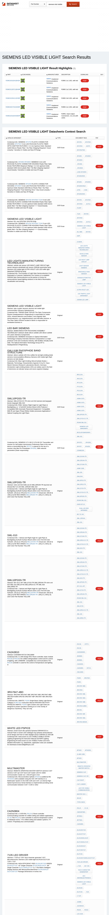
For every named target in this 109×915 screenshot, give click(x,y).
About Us (98, 907)
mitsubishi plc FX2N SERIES (84, 789)
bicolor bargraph (83, 387)
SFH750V (18, 143)
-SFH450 (88, 158)
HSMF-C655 (80, 418)
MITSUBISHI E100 (82, 772)
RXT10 (88, 573)
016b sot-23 (81, 444)
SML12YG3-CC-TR (82, 376)
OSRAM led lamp (82, 273)
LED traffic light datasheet (84, 269)
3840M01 (88, 567)
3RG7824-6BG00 (82, 616)
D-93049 (79, 224)
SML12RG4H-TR (32, 439)
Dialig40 (88, 421)
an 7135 (86, 736)
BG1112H (88, 357)
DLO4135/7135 (41, 733)
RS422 (86, 766)
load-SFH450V (81, 164)
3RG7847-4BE (81, 594)
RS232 (79, 766)
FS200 (27, 599)
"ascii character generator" (84, 740)
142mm (79, 763)
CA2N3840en (81, 564)
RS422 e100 (80, 798)
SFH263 (85, 846)
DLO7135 (79, 726)
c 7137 (85, 758)
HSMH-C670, (81, 360)
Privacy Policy (31, 907)
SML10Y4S (88, 523)
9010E (79, 843)
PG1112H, (80, 357)
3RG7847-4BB (81, 600)
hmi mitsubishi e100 (83, 775)
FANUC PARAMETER (83, 785)
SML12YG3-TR (81, 431)
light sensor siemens (84, 245)
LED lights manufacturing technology (84, 229)
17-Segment (20, 865)
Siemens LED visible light (84, 211)
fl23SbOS (80, 820)
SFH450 (21, 157)
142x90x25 (87, 763)
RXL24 (29, 694)
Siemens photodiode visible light (84, 851)
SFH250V (18, 175)
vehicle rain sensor (84, 235)
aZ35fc (17, 841)
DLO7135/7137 (12, 741)
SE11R (79, 683)
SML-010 (79, 390)
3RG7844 (79, 591)
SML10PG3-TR (81, 425)
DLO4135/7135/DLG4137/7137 (86, 729)
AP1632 (38, 665)
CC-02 (9, 698)
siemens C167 (81, 662)
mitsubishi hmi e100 (83, 779)
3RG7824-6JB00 (82, 604)
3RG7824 (18, 601)
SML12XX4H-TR (32, 437)
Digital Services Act (77, 907)
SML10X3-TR (81, 479)
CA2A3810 (80, 570)
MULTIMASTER (81, 653)
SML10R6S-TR (81, 532)
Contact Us (89, 907)
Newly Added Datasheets (16, 907)
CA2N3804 (80, 573)
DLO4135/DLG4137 (40, 735)
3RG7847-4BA (81, 613)
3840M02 (79, 567)
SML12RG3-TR (81, 428)
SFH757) (79, 396)
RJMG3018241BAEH (13, 80)
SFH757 (29, 399)
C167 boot (80, 668)
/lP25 (78, 179)
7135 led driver (82, 733)
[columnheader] (12, 74)
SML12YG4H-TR (82, 415)
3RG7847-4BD (81, 588)
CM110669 (80, 576)
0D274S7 (79, 823)
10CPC (87, 146)
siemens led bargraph (84, 383)
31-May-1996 (81, 647)
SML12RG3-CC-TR (82, 473)
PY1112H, (80, 354)
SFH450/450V (81, 168)
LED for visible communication (84, 675)
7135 (78, 758)
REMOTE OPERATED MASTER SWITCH (84, 657)
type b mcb (81, 686)
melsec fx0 (81, 802)
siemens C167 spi (83, 665)
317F (78, 846)
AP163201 (10, 667)
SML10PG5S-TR (82, 373)
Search (73, 4)
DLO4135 (79, 754)
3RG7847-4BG (81, 597)
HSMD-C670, (81, 363)
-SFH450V (80, 161)
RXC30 (9, 567)
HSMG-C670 (80, 369)
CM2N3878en (81, 695)
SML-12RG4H (81, 455)
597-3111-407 (81, 510)
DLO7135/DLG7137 (26, 737)
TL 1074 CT (80, 826)
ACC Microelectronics (84, 745)
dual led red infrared (84, 448)
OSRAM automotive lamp (84, 256)
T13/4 (41, 187)
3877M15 (88, 698)
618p (78, 218)
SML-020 (79, 421)
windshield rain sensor (84, 250)
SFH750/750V (81, 149)
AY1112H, (88, 350)
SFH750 (28, 142)
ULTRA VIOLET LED (83, 265)
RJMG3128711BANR (13, 89)
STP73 (86, 557)
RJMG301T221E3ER (13, 107)
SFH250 (28, 173)
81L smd (79, 215)
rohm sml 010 (81, 379)
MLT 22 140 (80, 452)
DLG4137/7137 (12, 735)
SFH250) (33, 401)
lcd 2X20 (80, 769)
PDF (85, 81)
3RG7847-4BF (81, 610)
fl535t (79, 195)
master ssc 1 (81, 679)
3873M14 (79, 698)
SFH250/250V (81, 182)
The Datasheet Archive (10, 4)
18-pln (87, 191)
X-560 (85, 179)
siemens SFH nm (82, 840)
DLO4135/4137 (43, 739)
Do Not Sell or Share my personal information (53, 907)
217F (85, 843)
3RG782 (79, 607)
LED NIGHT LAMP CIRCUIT (84, 240)
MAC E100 (80, 782)
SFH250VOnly (81, 176)
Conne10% (80, 403)
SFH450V (27, 157)
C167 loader (81, 671)
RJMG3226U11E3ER (13, 98)
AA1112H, (80, 350)
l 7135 (79, 736)
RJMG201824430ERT (13, 116)
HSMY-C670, (80, 366)
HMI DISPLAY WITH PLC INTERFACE (84, 794)
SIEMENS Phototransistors (84, 836)
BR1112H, (80, 347)
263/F (87, 823)
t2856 (79, 856)
